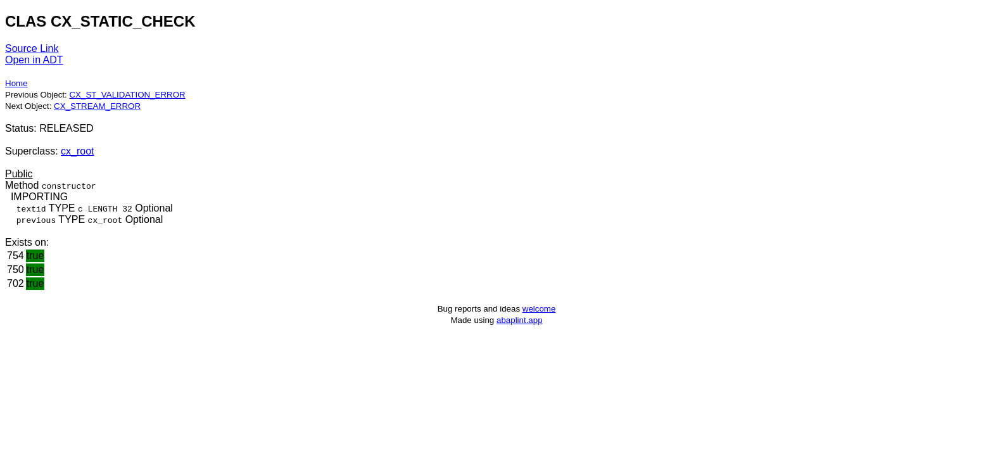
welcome (539, 309)
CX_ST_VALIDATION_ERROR (127, 94)
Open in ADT (34, 59)
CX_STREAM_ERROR (97, 106)
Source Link (32, 48)
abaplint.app (519, 320)
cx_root (77, 151)
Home (16, 83)
